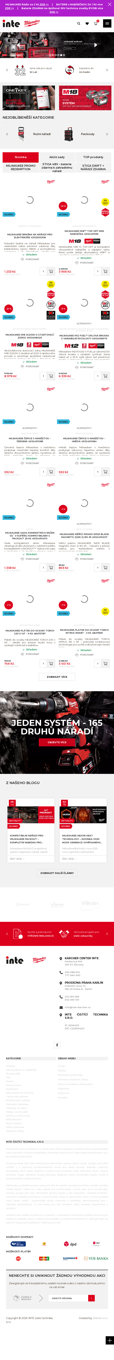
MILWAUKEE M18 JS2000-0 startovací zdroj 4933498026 (30, 343)
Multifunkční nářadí (18, 1128)
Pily (8, 1105)
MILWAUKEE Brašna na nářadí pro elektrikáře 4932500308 (29, 237)
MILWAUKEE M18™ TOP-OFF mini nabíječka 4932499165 (84, 234)
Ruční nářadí (13, 1151)
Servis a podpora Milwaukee (75, 1111)
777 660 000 (72, 1003)
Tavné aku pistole (17, 1124)
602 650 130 (72, 1027)
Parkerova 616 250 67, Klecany (82, 989)
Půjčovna (63, 1121)
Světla (10, 1109)
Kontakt (62, 1125)
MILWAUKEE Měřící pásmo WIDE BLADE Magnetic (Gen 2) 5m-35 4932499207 (84, 554)
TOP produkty (93, 157)
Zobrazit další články (57, 900)
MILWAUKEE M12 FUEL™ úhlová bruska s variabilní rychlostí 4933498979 (84, 344)
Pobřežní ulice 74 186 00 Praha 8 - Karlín (84, 1013)
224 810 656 (72, 1024)
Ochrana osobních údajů (73, 1107)
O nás (61, 1093)
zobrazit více (57, 704)
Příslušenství (13, 1147)
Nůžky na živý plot (17, 1139)
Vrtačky (10, 1093)
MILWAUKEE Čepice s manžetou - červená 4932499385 (30, 453)
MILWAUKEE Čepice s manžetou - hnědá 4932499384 (84, 453)
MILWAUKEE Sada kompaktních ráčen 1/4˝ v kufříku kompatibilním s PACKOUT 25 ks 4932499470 (29, 554)
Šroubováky (13, 1101)
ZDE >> (44, 4)
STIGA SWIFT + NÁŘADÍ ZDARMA (93, 167)
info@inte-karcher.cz (78, 1035)
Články (62, 1098)
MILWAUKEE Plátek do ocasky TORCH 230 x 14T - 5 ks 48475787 (30, 656)
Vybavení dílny (15, 1158)
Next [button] (107, 70)
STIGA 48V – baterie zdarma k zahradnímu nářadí (57, 168)
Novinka (21, 157)
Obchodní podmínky (70, 1102)
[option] (57, 45)
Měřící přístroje (15, 1154)
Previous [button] (7, 70)
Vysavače (12, 1116)
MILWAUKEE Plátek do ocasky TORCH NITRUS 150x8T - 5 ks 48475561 (84, 655)
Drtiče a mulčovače (18, 1143)
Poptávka (63, 1116)
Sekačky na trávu (16, 1135)
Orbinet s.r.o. (100, 1346)
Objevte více (57, 770)
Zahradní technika (17, 1132)
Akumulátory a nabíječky (21, 1097)
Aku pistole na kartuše (19, 1120)
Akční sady (57, 157)
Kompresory (13, 1112)
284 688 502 (72, 1000)
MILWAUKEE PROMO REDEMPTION (21, 167)
